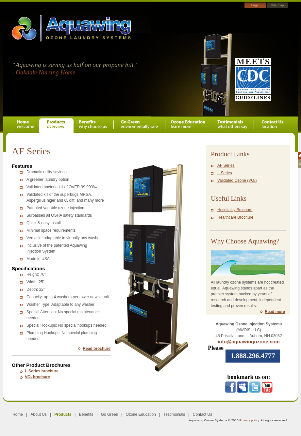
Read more (275, 311)
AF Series (226, 165)
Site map (277, 5)
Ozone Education (141, 414)
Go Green (109, 414)
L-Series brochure (42, 371)
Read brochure (96, 348)
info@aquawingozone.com (249, 341)
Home (17, 414)
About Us (38, 414)
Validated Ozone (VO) (237, 180)
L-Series (224, 173)
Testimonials (174, 414)
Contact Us (202, 414)
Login (255, 5)
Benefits (86, 414)
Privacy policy (249, 420)
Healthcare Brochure (235, 217)
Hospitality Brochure (234, 210)
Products (62, 414)
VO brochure (37, 377)
